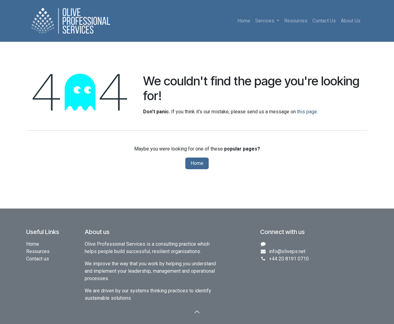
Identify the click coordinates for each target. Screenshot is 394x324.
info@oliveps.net (287, 251)
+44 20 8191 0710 (289, 259)
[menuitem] (244, 21)
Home (197, 163)
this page (307, 112)
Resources (38, 251)
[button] (197, 311)
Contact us (37, 259)
